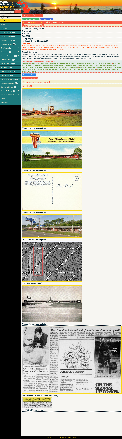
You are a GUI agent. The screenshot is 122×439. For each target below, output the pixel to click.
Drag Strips (6, 48)
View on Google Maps (29, 75)
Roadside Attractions (9, 56)
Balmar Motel (35, 63)
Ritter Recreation (78, 69)
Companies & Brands (8, 87)
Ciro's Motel (82, 67)
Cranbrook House (28, 67)
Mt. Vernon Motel (71, 65)
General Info (4, 28)
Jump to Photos (28, 16)
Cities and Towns (8, 60)
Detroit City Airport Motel (83, 63)
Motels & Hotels (8, 63)
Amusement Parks (8, 40)
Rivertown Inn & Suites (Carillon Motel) (55, 67)
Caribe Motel (38, 67)
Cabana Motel (37, 65)
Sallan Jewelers (100, 65)
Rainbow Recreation (65, 69)
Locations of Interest (7, 95)
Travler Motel (26, 63)
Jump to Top (38, 16)
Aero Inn (95, 63)
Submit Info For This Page (30, 78)
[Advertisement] (72, 424)
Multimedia (4, 102)
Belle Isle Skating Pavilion (85, 65)
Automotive (6, 52)
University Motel (111, 65)
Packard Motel (54, 63)
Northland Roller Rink (105, 63)
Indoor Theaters (8, 36)
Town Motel (44, 63)
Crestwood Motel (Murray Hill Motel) (53, 65)
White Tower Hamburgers (95, 67)
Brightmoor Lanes (52, 69)
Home (3, 24)
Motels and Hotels (38, 22)
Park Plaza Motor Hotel (67, 63)
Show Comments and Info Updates (36, 82)
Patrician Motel (73, 67)
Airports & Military (8, 91)
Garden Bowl (31, 69)
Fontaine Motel (32, 71)
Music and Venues (8, 71)
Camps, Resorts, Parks (9, 79)
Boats (3, 99)
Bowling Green (41, 69)
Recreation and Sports (9, 83)
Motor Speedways (8, 44)
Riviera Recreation (90, 69)
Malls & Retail (7, 75)
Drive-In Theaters (8, 32)
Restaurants (6, 67)
